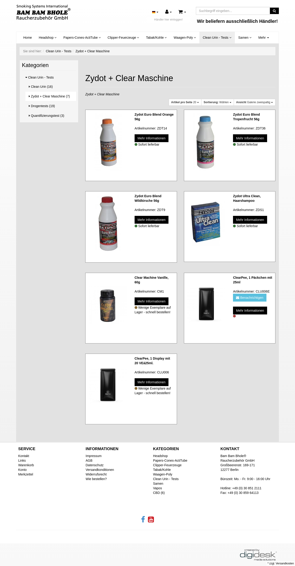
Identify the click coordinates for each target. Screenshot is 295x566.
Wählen (217, 102)
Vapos (157, 488)
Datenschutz (95, 465)
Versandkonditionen (100, 470)
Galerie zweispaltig (254, 102)
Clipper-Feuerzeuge (123, 37)
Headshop (47, 37)
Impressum (94, 456)
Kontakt (23, 456)
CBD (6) (159, 493)
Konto (22, 470)
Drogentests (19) (42, 106)
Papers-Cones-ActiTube (82, 37)
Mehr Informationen (151, 138)
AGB (89, 460)
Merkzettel (25, 474)
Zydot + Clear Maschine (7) (49, 96)
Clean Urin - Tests (217, 37)
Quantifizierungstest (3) (46, 115)
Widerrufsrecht (96, 474)
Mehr (263, 37)
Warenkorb (26, 465)
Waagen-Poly (185, 37)
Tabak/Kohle (156, 37)
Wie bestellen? (96, 479)
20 (185, 102)
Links (22, 460)
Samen (244, 37)
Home (27, 37)
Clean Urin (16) (41, 86)
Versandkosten (285, 563)
